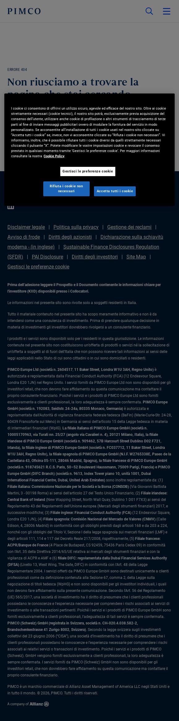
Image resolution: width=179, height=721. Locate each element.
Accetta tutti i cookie (115, 191)
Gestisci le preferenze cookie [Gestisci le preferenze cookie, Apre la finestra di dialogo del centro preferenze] (87, 171)
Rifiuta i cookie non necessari (66, 188)
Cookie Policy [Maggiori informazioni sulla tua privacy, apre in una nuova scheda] (54, 156)
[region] (89, 149)
